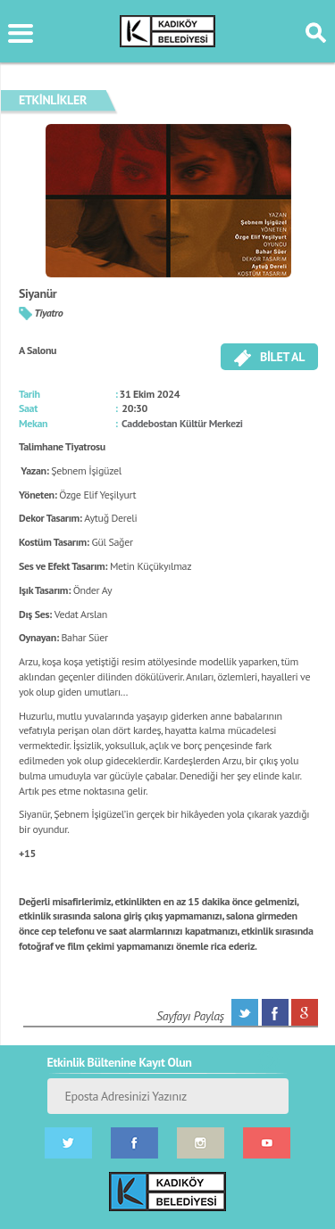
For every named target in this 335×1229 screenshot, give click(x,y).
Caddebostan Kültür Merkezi (182, 423)
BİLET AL (269, 358)
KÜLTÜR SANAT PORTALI (167, 31)
